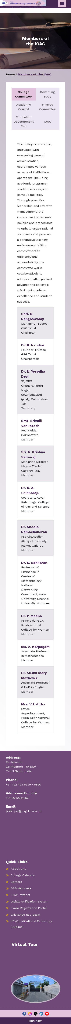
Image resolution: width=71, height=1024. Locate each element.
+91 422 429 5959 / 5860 (23, 784)
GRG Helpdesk (21, 888)
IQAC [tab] (47, 121)
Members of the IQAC (34, 74)
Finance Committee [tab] (47, 107)
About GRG (19, 868)
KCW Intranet (20, 895)
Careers (16, 882)
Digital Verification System (29, 901)
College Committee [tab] (23, 94)
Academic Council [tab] (23, 107)
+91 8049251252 (17, 798)
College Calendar (23, 875)
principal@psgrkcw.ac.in (23, 811)
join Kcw (35, 1020)
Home (10, 74)
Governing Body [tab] (47, 94)
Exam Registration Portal (29, 908)
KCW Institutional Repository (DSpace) (31, 924)
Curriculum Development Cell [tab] (23, 121)
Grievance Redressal (25, 914)
